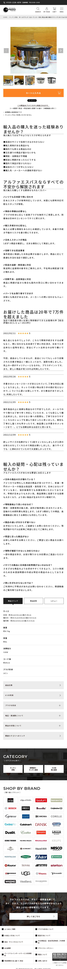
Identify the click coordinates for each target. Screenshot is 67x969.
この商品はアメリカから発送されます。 (33, 105)
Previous (6, 50)
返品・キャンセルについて (13, 942)
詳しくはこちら (33, 916)
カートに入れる (33, 92)
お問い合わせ (42, 961)
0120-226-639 (13, 2)
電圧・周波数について (14, 715)
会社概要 (7, 948)
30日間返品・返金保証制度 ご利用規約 (51, 942)
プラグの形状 (10, 705)
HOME (5, 17)
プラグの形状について (46, 929)
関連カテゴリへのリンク (15, 736)
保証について (42, 954)
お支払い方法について (12, 935)
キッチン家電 (13, 17)
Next (60, 50)
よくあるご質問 (9, 929)
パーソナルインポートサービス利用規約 (18, 954)
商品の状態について (13, 725)
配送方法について (44, 935)
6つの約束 (9, 695)
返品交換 (8, 685)
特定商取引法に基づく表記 (13, 961)
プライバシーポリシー (46, 948)
